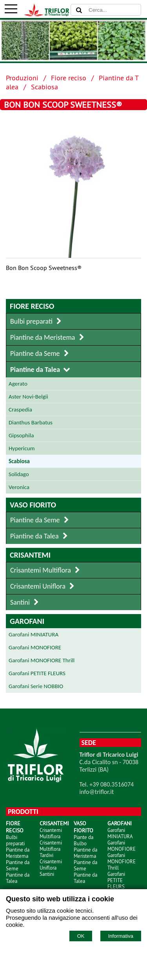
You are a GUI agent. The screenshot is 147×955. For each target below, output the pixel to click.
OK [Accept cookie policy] (81, 936)
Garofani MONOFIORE (121, 845)
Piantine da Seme (17, 865)
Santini (47, 874)
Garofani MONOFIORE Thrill (121, 861)
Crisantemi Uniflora (51, 864)
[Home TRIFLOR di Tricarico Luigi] (44, 14)
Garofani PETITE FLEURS (116, 880)
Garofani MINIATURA (120, 833)
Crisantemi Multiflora (51, 833)
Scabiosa (44, 86)
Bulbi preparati (15, 840)
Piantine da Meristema (17, 852)
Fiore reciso (68, 77)
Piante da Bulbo (83, 840)
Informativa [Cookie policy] (120, 936)
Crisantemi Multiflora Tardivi (51, 848)
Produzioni (22, 77)
